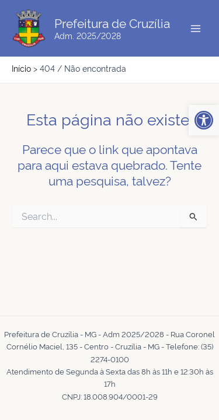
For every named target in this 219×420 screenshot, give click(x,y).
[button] (204, 120)
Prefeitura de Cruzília (112, 22)
